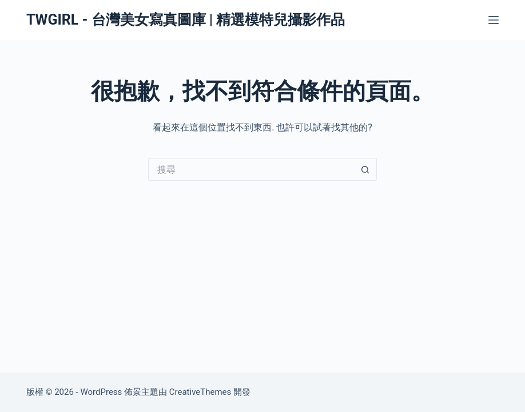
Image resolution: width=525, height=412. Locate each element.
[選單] (493, 20)
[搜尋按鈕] (365, 169)
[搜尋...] (251, 169)
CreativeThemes (200, 392)
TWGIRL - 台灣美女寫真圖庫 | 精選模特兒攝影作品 (185, 19)
